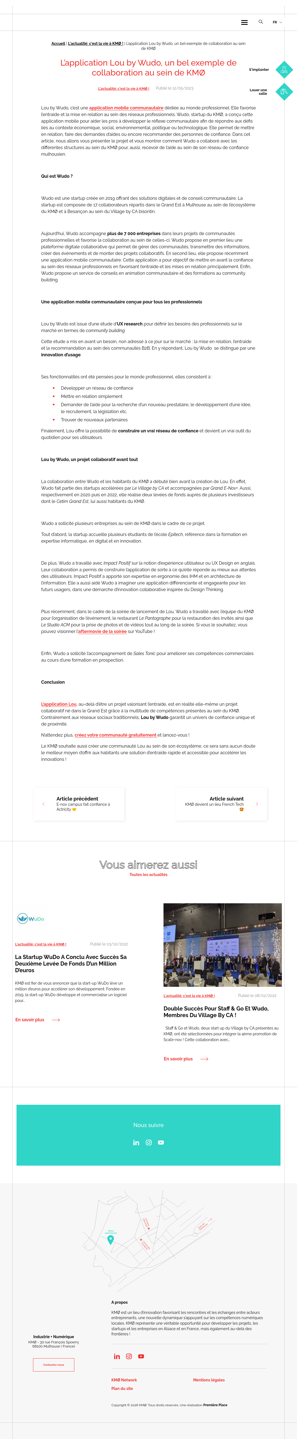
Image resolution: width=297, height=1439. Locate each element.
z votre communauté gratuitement (120, 735)
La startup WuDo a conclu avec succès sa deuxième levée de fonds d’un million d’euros (71, 963)
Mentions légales (209, 1380)
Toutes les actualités (148, 874)
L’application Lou (59, 704)
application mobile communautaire (126, 108)
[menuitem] (277, 22)
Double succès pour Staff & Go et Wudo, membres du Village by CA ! (216, 1011)
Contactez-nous (53, 1364)
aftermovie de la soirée (102, 631)
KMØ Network (124, 1380)
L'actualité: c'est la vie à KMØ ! (95, 43)
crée (79, 735)
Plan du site (122, 1389)
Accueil (58, 43)
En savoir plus (29, 1019)
